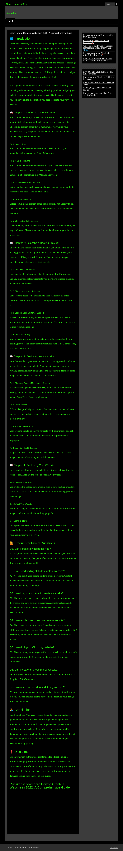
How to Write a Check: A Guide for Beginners (98, 78)
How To (10, 21)
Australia (11, 13)
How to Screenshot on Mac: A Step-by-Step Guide (98, 94)
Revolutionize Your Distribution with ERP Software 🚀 (97, 54)
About (9, 4)
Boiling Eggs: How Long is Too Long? (97, 88)
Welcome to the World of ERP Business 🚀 (96, 41)
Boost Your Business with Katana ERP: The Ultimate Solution (97, 59)
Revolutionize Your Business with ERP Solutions (98, 36)
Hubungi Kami (20, 4)
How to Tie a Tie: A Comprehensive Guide (98, 83)
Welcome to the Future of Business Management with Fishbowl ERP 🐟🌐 (98, 48)
